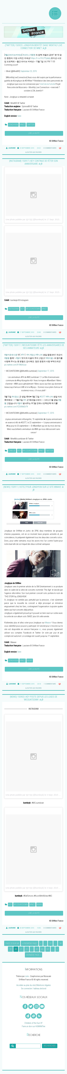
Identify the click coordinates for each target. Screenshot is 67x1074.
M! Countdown (33, 309)
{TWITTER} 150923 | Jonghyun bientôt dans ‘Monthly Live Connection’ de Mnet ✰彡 (33, 47)
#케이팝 (49, 358)
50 (48, 949)
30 (37, 949)
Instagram (14, 309)
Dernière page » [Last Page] (33, 955)
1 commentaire (50, 684)
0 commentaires (49, 148)
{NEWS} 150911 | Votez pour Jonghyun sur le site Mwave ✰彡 (33, 488)
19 (10, 949)
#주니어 (39, 355)
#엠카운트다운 (10, 355)
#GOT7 (42, 396)
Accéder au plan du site (25, 985)
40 (42, 949)
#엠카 (18, 358)
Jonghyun (13, 124)
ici (40, 629)
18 (60, 943)
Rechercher (49, 1046)
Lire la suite (34, 133)
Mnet (22, 124)
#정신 (32, 355)
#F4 (22, 355)
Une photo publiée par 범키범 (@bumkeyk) (25, 219)
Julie (27, 976)
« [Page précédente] (40, 943)
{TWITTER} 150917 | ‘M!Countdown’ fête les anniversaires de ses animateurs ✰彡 (33, 346)
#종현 (32, 55)
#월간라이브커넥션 (13, 55)
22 (27, 949)
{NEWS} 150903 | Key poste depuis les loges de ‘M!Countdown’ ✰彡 (33, 698)
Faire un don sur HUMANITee (33, 1026)
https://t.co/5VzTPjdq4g (40, 58)
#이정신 (15, 396)
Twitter (30, 124)
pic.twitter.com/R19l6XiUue (15, 365)
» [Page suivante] (57, 949)
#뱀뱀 (6, 358)
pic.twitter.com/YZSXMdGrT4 (16, 406)
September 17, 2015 (46, 371)
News (29, 660)
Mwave (48, 622)
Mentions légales (44, 985)
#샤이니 (26, 55)
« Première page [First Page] (29, 943)
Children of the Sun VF (33, 1023)
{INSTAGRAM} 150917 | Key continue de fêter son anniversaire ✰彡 (33, 162)
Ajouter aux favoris (33, 152)
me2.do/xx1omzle (47, 84)
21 (21, 949)
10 (50, 943)
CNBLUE (12, 450)
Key (22, 309)
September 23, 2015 (29, 71)
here (19, 116)
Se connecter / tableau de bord (33, 988)
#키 (28, 355)
